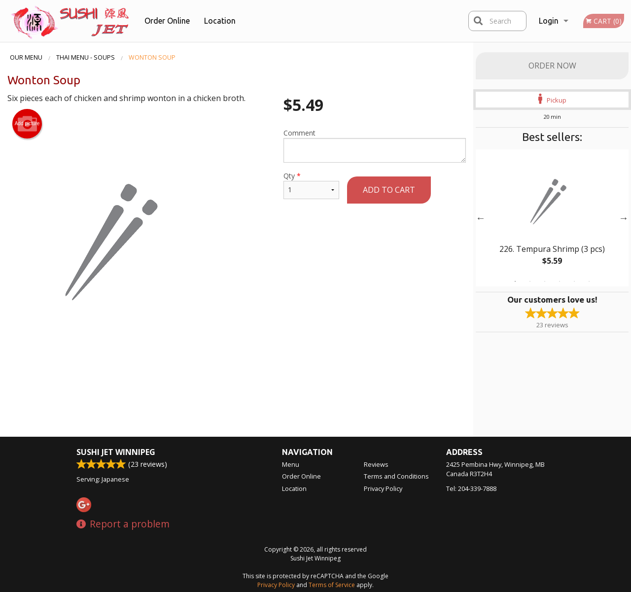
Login (549, 20)
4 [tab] (559, 281)
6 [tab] (589, 281)
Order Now (552, 65)
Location (220, 20)
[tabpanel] (552, 218)
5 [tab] (574, 281)
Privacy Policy (383, 488)
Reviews (376, 464)
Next (624, 218)
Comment (374, 145)
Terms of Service (332, 585)
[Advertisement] (236, 380)
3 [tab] (545, 281)
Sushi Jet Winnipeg (115, 452)
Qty (311, 185)
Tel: (471, 488)
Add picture (27, 124)
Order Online (167, 20)
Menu (290, 464)
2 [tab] (530, 281)
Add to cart (389, 189)
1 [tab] (515, 281)
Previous (481, 218)
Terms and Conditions (396, 476)
